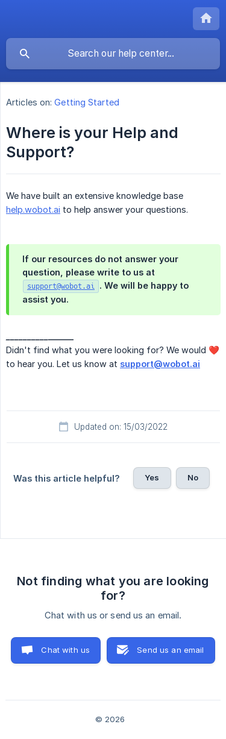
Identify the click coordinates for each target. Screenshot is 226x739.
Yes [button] (152, 477)
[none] (206, 18)
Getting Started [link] (86, 102)
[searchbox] (113, 53)
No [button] (192, 477)
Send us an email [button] (170, 650)
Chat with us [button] (65, 650)
